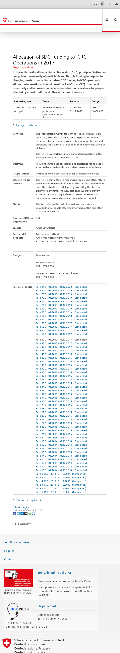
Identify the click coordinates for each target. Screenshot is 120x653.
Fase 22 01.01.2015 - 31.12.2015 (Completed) (61, 416)
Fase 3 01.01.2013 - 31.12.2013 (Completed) (61, 471)
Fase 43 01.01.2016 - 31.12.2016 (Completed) (61, 340)
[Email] (33, 499)
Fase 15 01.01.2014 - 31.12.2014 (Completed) (61, 438)
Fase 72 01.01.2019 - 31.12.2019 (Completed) (61, 284)
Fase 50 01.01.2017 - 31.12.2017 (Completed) (61, 320)
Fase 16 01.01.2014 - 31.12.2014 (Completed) (61, 435)
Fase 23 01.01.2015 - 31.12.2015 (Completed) (61, 413)
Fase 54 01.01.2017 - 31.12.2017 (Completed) (61, 306)
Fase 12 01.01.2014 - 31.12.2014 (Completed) (61, 449)
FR (109, 3)
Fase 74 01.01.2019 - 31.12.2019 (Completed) (61, 277)
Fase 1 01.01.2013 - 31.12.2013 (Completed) (61, 478)
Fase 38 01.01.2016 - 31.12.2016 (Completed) (61, 358)
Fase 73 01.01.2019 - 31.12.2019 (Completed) (61, 280)
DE (95, 3)
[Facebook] (15, 499)
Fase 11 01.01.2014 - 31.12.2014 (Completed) (61, 453)
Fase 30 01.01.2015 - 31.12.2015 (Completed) (61, 387)
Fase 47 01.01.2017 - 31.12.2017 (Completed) (61, 333)
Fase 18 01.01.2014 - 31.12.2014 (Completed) (61, 427)
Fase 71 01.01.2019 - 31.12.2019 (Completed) (61, 288)
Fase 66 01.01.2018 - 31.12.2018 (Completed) (61, 302)
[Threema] (26, 499)
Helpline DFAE (47, 592)
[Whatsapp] (30, 499)
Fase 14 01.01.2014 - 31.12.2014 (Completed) (61, 442)
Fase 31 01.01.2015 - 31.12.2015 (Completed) (61, 384)
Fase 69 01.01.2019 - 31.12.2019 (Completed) (61, 295)
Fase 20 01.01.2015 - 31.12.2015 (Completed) (61, 424)
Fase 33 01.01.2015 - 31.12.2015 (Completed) (61, 377)
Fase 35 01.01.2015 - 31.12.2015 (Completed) (61, 369)
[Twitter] (18, 499)
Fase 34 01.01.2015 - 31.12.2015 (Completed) (61, 373)
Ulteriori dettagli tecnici (28, 486)
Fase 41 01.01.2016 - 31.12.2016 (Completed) (61, 348)
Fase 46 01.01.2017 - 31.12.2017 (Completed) (61, 337)
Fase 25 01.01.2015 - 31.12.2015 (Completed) (61, 406)
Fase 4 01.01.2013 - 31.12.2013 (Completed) (61, 467)
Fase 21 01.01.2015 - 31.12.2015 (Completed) (61, 420)
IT (102, 3)
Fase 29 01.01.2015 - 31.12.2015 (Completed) (61, 391)
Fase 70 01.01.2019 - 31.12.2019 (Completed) (61, 291)
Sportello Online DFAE (15, 528)
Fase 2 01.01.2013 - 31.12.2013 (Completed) (61, 474)
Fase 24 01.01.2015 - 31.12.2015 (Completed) (61, 409)
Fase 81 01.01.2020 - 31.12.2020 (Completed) (61, 273)
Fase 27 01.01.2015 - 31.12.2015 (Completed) (61, 398)
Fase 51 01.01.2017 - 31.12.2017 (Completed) (61, 317)
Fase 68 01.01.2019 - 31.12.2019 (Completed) (61, 298)
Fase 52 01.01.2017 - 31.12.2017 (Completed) (61, 313)
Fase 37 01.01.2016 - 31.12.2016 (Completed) (61, 362)
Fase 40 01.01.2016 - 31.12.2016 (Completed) (61, 351)
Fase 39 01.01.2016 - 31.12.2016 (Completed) (61, 355)
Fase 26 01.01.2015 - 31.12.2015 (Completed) (61, 402)
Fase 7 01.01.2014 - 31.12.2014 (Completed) (61, 464)
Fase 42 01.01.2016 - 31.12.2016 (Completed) (61, 344)
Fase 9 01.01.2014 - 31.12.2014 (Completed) (61, 460)
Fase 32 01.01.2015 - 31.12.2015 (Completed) (61, 380)
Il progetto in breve (26, 111)
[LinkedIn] (22, 499)
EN (116, 3)
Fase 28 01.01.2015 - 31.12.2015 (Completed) (61, 395)
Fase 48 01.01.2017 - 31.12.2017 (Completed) (61, 329)
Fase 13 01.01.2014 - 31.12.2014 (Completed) (61, 445)
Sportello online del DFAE (54, 559)
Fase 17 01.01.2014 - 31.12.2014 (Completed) (61, 431)
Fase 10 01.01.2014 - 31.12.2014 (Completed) (61, 456)
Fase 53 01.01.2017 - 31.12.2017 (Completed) (61, 309)
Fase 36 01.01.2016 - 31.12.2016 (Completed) (61, 366)
